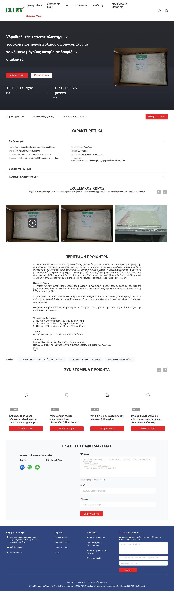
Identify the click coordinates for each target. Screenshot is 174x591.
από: (83, 485)
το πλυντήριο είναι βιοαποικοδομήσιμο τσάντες (42, 359)
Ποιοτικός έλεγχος (62, 547)
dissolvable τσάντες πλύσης (120, 359)
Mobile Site (82, 582)
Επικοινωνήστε (91, 513)
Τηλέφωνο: (86, 499)
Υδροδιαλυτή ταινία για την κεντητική (97, 552)
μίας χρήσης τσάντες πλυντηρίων (85, 359)
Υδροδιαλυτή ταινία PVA (96, 537)
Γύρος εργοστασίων (62, 542)
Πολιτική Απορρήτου (99, 582)
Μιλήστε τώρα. (17, 75)
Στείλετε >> (128, 570)
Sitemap (70, 582)
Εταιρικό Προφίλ (61, 537)
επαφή (57, 552)
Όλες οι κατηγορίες (94, 558)
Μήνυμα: (85, 454)
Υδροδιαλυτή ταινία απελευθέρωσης (94, 544)
